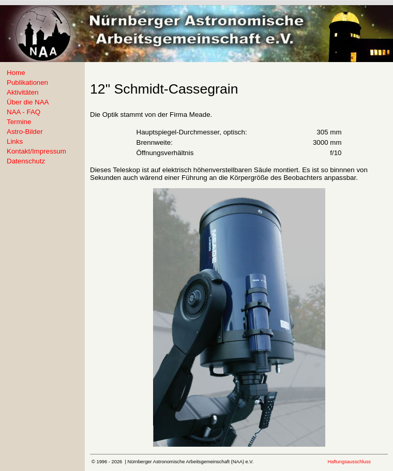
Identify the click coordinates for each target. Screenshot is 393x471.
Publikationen (27, 82)
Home (16, 73)
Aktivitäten (23, 92)
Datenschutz (26, 161)
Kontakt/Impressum (36, 151)
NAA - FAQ (23, 112)
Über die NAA (28, 102)
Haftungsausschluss (349, 461)
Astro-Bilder (25, 131)
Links (15, 141)
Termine (19, 122)
